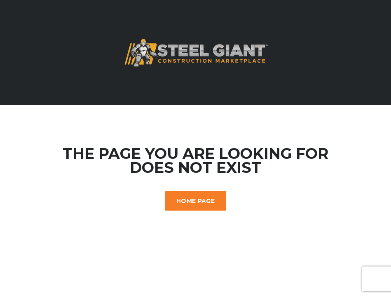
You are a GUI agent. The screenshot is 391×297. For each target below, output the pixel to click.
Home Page (195, 201)
